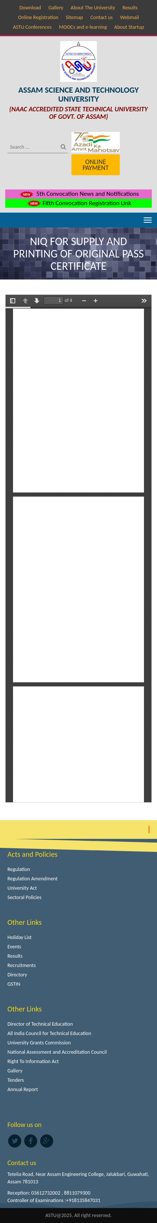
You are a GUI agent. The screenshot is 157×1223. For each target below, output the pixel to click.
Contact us (101, 17)
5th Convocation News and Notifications (78, 194)
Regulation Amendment (32, 878)
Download (30, 7)
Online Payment (96, 165)
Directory (17, 975)
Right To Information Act (33, 1061)
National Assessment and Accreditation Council (57, 1052)
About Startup (129, 27)
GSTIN (13, 984)
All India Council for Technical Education (49, 1033)
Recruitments (21, 965)
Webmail (129, 17)
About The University (93, 7)
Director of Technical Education (40, 1024)
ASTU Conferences (32, 27)
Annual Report (22, 1089)
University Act (22, 888)
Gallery (55, 7)
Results (130, 7)
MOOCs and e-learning (83, 27)
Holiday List (19, 937)
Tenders (15, 1080)
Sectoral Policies (24, 897)
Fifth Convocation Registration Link (78, 203)
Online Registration (38, 17)
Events (14, 946)
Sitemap (74, 17)
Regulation (18, 869)
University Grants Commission (39, 1043)
